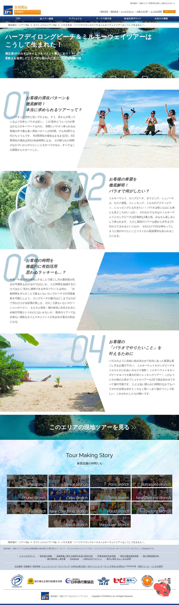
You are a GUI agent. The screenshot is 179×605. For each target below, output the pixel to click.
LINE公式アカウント (92, 559)
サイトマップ (64, 566)
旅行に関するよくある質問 (119, 559)
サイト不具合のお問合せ (114, 566)
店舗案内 (27, 566)
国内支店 (114, 11)
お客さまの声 (142, 11)
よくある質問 (156, 11)
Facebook (74, 559)
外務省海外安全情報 (106, 556)
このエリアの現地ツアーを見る (89, 427)
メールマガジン (127, 11)
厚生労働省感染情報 (129, 556)
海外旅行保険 (46, 556)
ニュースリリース (49, 566)
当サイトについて (95, 566)
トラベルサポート (27, 556)
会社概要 (18, 566)
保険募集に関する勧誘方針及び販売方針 (74, 556)
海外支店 (104, 11)
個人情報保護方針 (151, 556)
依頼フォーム (143, 566)
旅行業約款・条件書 (56, 559)
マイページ (169, 11)
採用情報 (36, 566)
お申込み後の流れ (78, 566)
